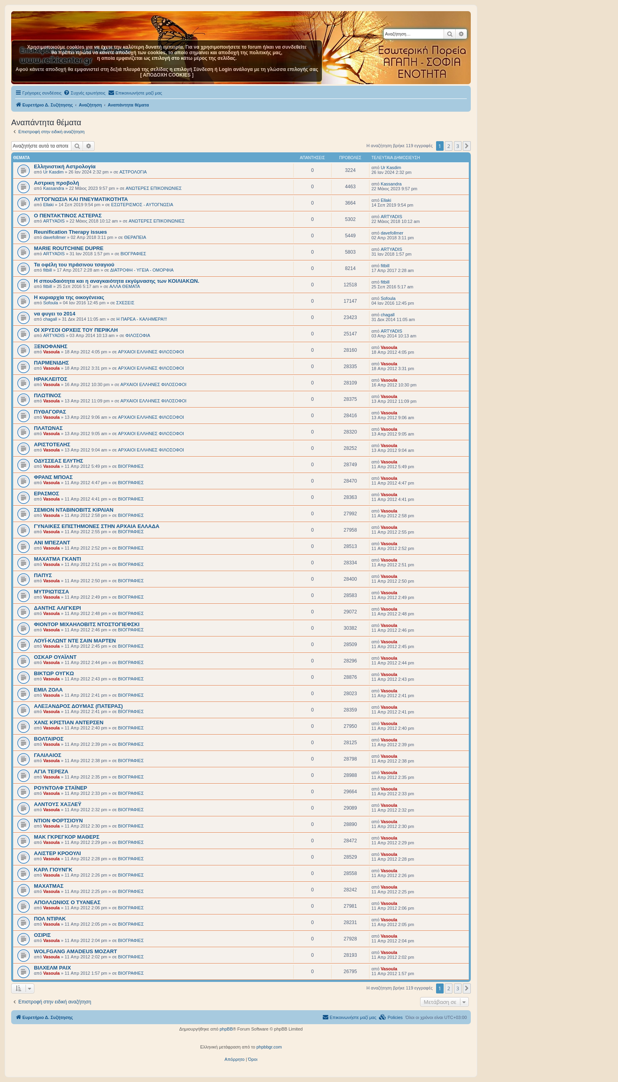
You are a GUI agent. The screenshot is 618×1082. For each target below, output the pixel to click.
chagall (50, 319)
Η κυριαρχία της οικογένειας (69, 297)
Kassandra (53, 188)
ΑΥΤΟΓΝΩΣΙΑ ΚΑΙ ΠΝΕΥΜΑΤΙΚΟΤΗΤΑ (81, 199)
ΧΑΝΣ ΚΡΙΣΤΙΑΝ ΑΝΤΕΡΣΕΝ (68, 722)
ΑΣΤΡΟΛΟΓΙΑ (133, 171)
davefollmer (54, 237)
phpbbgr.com (269, 1047)
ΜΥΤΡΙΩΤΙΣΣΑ (51, 592)
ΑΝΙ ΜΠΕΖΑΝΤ (52, 543)
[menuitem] (84, 93)
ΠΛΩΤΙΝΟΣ (47, 395)
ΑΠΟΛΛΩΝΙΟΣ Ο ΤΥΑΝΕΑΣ (67, 902)
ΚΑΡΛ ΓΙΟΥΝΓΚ (53, 870)
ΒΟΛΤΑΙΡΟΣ (48, 739)
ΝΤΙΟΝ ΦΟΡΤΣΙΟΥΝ (58, 821)
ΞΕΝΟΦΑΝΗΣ (50, 346)
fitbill (47, 270)
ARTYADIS (54, 221)
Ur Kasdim (53, 171)
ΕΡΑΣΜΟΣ (46, 494)
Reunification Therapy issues (70, 232)
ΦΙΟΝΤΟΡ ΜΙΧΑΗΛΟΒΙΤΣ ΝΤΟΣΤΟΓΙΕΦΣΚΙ (87, 624)
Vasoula (51, 351)
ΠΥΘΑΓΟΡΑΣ (50, 412)
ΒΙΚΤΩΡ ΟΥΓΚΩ (54, 673)
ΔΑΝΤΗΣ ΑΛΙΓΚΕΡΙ (57, 608)
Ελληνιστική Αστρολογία (65, 166)
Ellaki (48, 204)
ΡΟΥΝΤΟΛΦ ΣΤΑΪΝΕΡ (60, 788)
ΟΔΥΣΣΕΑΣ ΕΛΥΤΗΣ (58, 461)
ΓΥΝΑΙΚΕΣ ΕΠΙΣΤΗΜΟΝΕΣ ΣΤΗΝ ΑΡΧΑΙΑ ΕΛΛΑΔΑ (97, 526)
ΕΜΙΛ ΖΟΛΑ (48, 690)
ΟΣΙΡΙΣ (42, 935)
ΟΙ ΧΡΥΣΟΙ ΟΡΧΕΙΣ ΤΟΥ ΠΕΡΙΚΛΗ (76, 330)
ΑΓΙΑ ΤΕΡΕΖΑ (51, 772)
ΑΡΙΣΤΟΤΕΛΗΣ (52, 444)
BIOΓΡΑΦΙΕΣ (133, 253)
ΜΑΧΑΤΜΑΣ (48, 886)
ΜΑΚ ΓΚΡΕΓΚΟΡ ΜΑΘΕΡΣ (66, 837)
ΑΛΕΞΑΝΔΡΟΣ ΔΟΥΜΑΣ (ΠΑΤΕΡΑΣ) (78, 706)
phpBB (226, 1029)
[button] (467, 146)
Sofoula (50, 302)
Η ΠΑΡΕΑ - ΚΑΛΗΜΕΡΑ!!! (141, 319)
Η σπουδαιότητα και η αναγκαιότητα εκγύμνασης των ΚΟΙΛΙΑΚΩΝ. (116, 281)
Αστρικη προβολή (56, 183)
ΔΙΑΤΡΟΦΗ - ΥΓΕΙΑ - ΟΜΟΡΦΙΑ (142, 270)
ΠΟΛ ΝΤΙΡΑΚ (50, 919)
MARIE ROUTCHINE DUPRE (68, 248)
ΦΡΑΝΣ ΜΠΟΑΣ (53, 477)
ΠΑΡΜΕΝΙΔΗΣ (51, 363)
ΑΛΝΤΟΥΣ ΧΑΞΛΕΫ (57, 804)
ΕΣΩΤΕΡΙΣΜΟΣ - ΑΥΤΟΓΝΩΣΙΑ (142, 204)
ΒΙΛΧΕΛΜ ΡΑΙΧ (52, 968)
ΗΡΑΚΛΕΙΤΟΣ (50, 379)
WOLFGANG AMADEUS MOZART (75, 951)
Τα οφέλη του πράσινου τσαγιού (74, 265)
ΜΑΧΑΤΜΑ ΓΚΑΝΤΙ (57, 559)
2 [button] (448, 146)
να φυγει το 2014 (54, 314)
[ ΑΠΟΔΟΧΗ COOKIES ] (166, 75)
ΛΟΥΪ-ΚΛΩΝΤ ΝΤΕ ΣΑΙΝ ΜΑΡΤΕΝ (75, 641)
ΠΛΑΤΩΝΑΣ (48, 428)
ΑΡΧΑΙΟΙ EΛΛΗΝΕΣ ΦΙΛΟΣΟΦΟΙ (151, 351)
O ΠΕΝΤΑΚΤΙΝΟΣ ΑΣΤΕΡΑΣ (68, 216)
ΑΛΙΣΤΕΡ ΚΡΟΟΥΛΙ (57, 853)
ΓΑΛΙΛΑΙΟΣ (47, 755)
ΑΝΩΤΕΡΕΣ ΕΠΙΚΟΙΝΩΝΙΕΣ (154, 188)
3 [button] (457, 146)
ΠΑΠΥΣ (43, 575)
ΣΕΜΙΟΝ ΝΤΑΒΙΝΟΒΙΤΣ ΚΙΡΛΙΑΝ (73, 510)
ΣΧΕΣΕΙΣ (125, 302)
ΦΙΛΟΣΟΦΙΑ (137, 335)
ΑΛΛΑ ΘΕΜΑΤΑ (124, 286)
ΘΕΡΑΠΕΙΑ (135, 237)
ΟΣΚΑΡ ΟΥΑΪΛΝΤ (55, 657)
